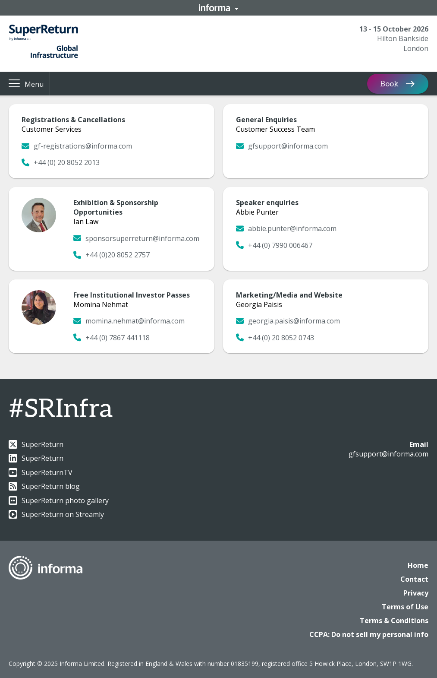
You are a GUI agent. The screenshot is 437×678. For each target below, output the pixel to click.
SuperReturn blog (44, 486)
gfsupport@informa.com (282, 146)
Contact (414, 579)
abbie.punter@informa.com (286, 228)
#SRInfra (61, 409)
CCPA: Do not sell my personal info (368, 634)
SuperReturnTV (40, 472)
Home (418, 565)
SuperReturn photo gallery (59, 500)
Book (389, 83)
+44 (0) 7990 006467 (274, 245)
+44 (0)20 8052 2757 (111, 255)
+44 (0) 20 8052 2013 (61, 162)
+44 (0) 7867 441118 (111, 337)
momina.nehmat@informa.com (129, 321)
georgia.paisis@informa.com (288, 321)
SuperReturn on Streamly (56, 514)
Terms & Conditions (394, 620)
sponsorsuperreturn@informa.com (136, 238)
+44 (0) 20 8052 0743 (275, 337)
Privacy (415, 593)
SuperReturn (36, 444)
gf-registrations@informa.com (77, 146)
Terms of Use (405, 606)
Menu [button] (34, 84)
